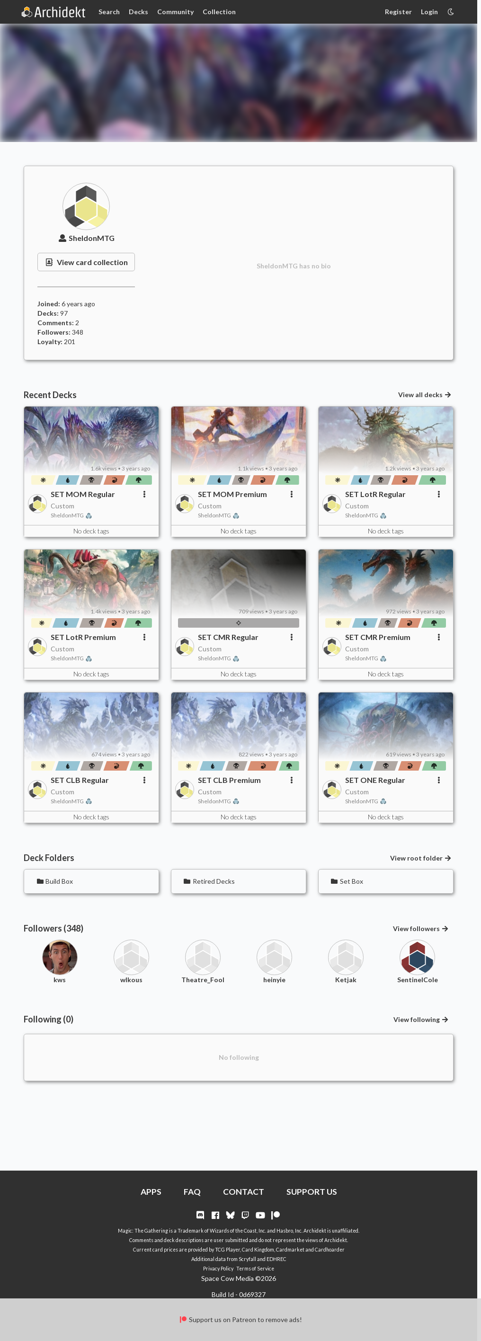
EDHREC (276, 1259)
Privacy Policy (218, 1268)
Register (398, 12)
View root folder (421, 858)
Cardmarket (290, 1249)
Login (429, 12)
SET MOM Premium (232, 493)
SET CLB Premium (229, 779)
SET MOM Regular (83, 493)
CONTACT (243, 1192)
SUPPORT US (311, 1192)
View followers (421, 928)
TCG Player (227, 1249)
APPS (151, 1192)
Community (175, 12)
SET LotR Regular (375, 493)
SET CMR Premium (377, 636)
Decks (138, 12)
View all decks (425, 395)
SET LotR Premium (83, 636)
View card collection (86, 262)
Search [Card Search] (109, 12)
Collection (219, 12)
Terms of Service (255, 1268)
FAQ (192, 1192)
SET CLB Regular (80, 779)
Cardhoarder (330, 1249)
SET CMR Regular (228, 636)
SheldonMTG (86, 237)
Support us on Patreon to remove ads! (240, 1319)
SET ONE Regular (375, 779)
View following (421, 1019)
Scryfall (247, 1259)
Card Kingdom (258, 1249)
